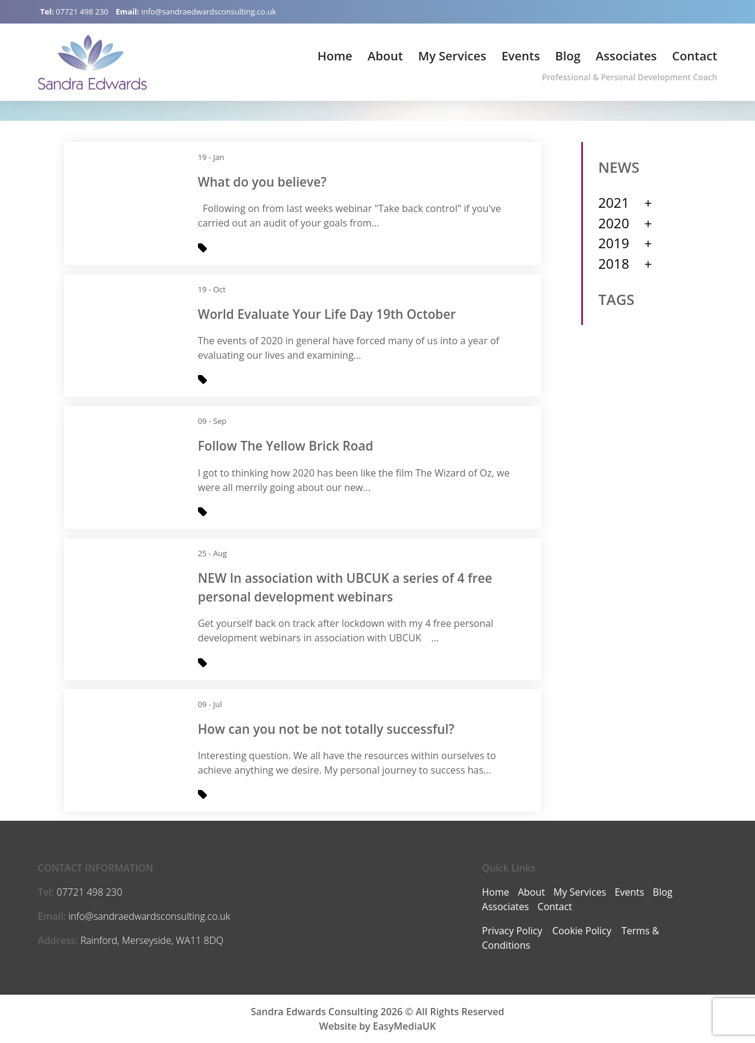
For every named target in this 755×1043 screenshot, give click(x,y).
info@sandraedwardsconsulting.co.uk (208, 11)
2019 (613, 243)
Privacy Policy (512, 930)
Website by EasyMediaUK (377, 1026)
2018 (613, 263)
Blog (568, 56)
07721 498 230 (82, 11)
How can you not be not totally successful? (326, 728)
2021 (613, 202)
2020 (613, 223)
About (385, 56)
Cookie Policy (581, 930)
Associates (626, 56)
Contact (694, 56)
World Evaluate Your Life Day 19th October (327, 314)
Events (521, 56)
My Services (452, 56)
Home (334, 56)
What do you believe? (262, 181)
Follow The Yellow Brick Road (286, 445)
